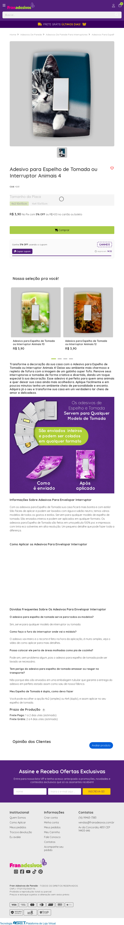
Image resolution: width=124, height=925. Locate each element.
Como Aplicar (18, 822)
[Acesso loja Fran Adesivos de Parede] (113, 5)
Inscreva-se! (96, 791)
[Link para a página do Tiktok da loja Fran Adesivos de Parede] (34, 871)
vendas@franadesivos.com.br (96, 822)
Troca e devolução (21, 832)
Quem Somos (18, 817)
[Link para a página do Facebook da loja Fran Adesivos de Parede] (22, 871)
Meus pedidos (18, 827)
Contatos (49, 842)
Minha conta (51, 822)
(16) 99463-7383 (87, 817)
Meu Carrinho (52, 832)
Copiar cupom (22, 251)
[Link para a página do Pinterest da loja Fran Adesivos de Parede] (40, 871)
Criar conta (51, 817)
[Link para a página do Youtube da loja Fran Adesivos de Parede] (28, 871)
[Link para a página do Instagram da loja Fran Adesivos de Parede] (16, 871)
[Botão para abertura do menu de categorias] (4, 5)
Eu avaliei (15, 837)
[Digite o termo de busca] (57, 15)
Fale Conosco (52, 837)
